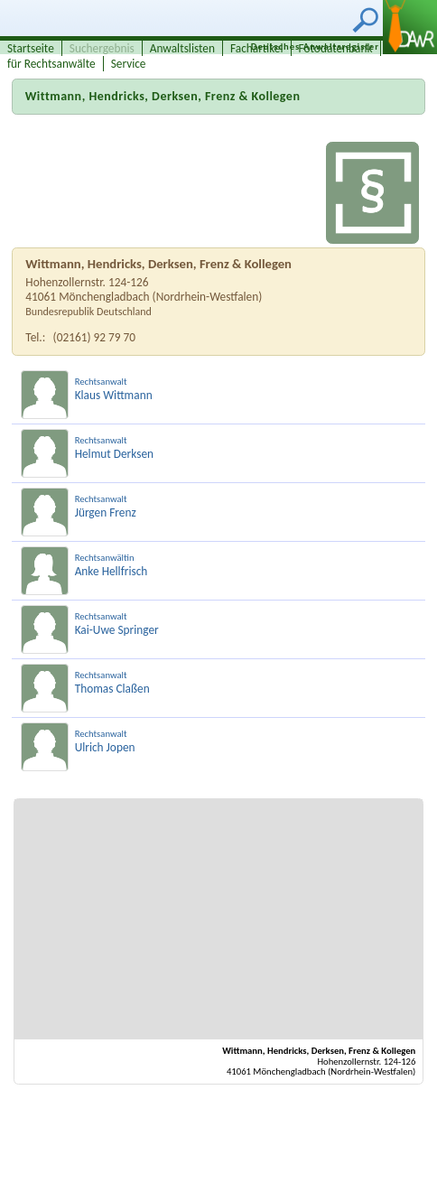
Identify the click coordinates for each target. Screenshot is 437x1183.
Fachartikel (257, 48)
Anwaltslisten (182, 48)
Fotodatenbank (336, 48)
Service (128, 63)
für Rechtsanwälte (51, 63)
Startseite (30, 48)
